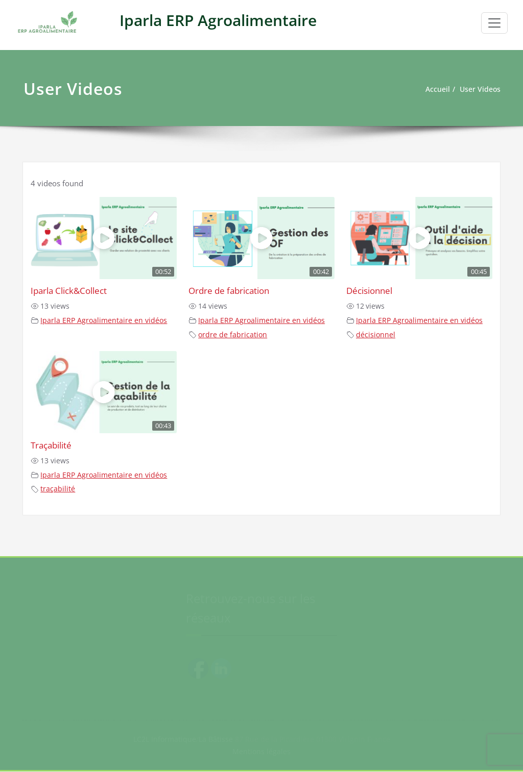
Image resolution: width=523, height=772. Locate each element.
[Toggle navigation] (494, 23)
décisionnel (375, 334)
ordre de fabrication (232, 334)
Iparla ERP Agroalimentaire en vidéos (103, 320)
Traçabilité (51, 445)
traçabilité (57, 488)
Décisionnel (369, 290)
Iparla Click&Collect (69, 290)
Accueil (434, 89)
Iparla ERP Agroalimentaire (218, 20)
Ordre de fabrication (228, 290)
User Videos (479, 89)
